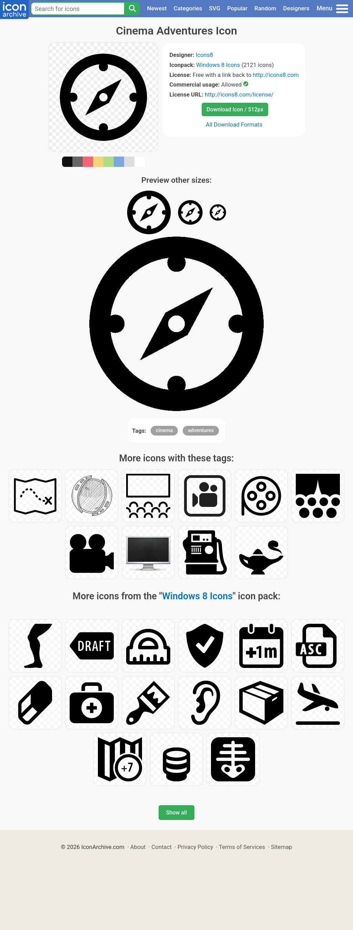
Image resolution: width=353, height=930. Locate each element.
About (138, 846)
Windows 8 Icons (218, 64)
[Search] (132, 8)
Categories (188, 8)
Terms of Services (242, 846)
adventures (201, 430)
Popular (237, 8)
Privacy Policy (195, 846)
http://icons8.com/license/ (239, 94)
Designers (296, 8)
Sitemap (281, 846)
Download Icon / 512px (234, 109)
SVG (214, 8)
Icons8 (204, 54)
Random (265, 8)
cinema (164, 430)
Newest (157, 8)
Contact (161, 846)
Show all (176, 812)
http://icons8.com (276, 74)
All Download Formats (234, 124)
